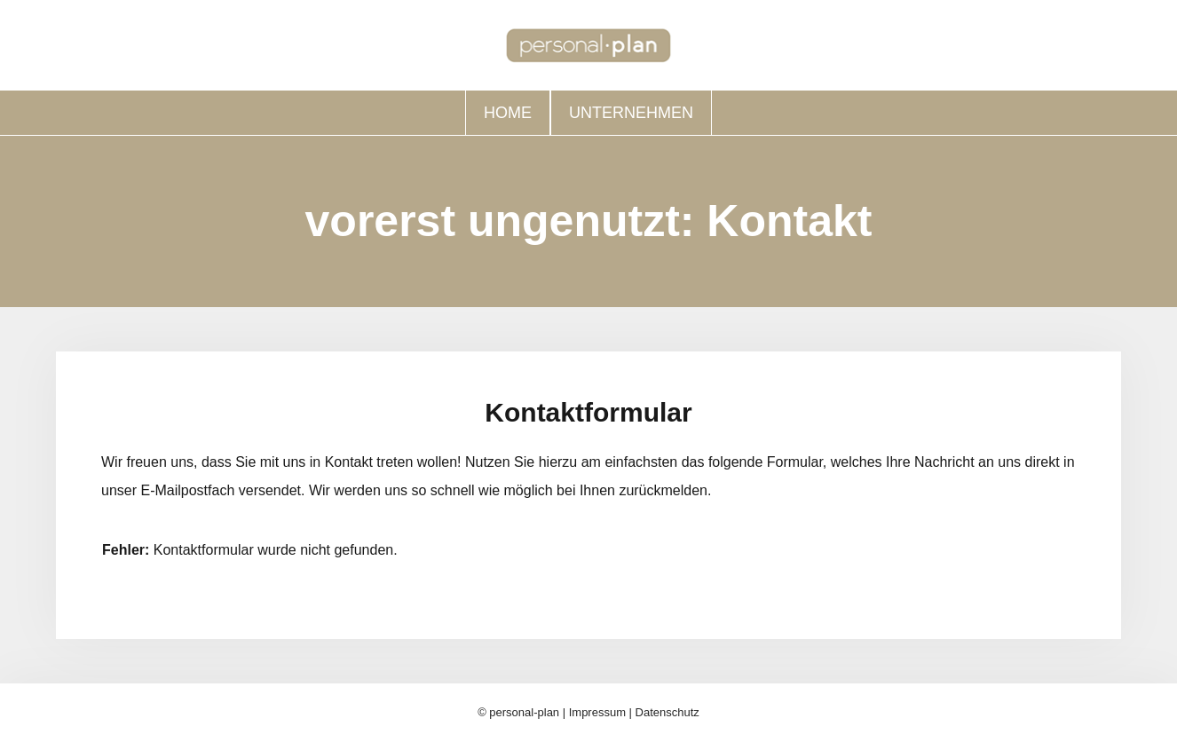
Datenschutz (667, 712)
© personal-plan (518, 712)
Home (508, 113)
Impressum (597, 712)
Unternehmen (631, 113)
